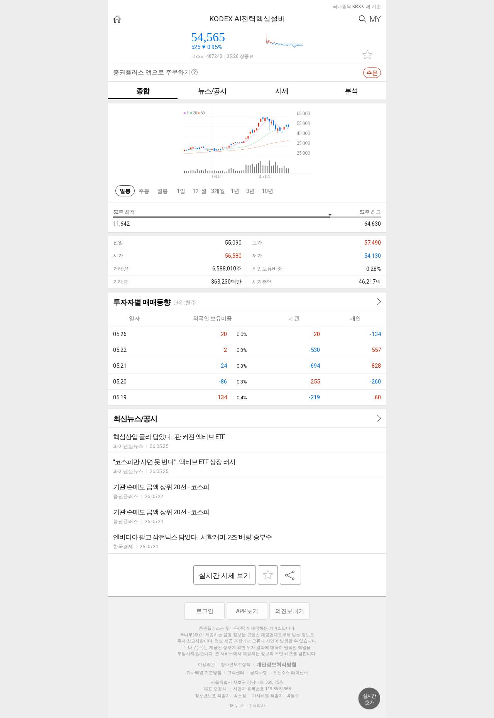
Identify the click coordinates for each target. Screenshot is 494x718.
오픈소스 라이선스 (290, 672)
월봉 (162, 191)
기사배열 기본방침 (204, 672)
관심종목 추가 (367, 54)
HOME (117, 19)
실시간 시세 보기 (224, 575)
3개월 (218, 191)
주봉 (144, 191)
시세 (281, 91)
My (375, 19)
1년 (235, 191)
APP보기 (247, 611)
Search (362, 19)
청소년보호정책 (235, 664)
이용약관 (206, 664)
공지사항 (258, 672)
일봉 (125, 191)
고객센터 (235, 672)
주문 (372, 72)
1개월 (199, 191)
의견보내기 (289, 611)
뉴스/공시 (212, 91)
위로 (369, 698)
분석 (351, 91)
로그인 (204, 611)
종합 (142, 91)
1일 (181, 191)
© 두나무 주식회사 (247, 705)
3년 (250, 191)
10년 (267, 191)
